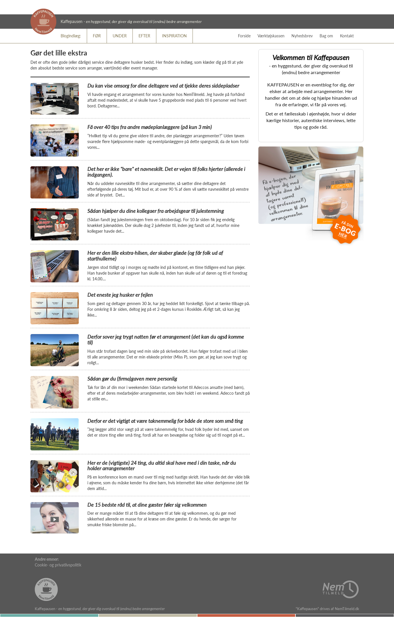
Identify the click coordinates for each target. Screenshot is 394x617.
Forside (244, 35)
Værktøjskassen (271, 35)
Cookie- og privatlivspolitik (58, 564)
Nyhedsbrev (302, 35)
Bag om (326, 35)
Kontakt (347, 35)
